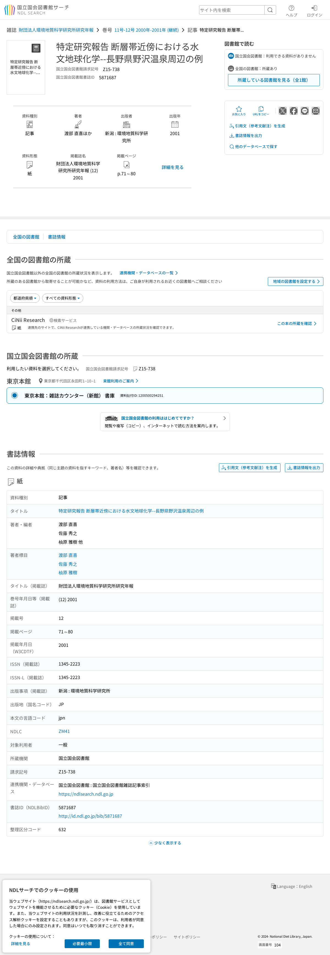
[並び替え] (25, 298)
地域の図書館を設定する (297, 281)
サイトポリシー (187, 937)
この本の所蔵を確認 (297, 323)
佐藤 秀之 (68, 563)
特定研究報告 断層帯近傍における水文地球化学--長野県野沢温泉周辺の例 (131, 510)
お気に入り (239, 111)
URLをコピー (261, 111)
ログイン (314, 10)
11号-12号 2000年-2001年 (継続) (146, 29)
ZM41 (64, 731)
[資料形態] (62, 298)
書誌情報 (56, 236)
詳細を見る (173, 167)
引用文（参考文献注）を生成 (257, 126)
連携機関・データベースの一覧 (150, 273)
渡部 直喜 (68, 555)
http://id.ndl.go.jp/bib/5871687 (90, 815)
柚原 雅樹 (68, 572)
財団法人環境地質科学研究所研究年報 (56, 29)
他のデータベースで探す (253, 146)
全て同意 (126, 943)
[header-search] (237, 10)
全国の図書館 (26, 236)
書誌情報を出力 (245, 135)
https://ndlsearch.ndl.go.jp (86, 793)
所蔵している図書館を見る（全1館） (274, 79)
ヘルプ (291, 10)
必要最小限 (82, 943)
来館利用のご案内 (121, 380)
